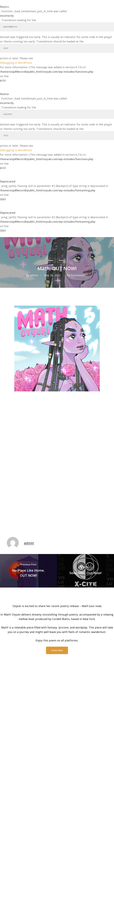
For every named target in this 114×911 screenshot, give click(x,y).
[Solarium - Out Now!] (85, 571)
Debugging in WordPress (16, 62)
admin (34, 275)
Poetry (62, 260)
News (51, 260)
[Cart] (99, 5)
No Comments (75, 275)
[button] (105, 5)
